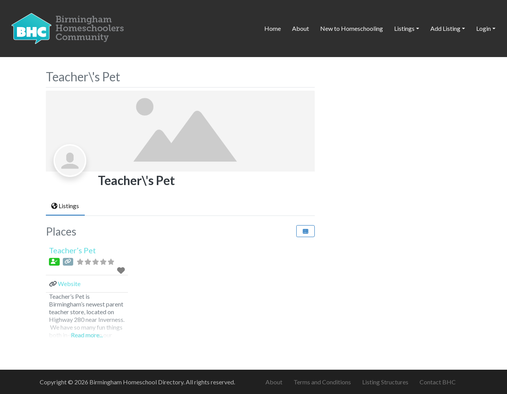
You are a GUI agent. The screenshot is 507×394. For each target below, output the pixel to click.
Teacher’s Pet (72, 250)
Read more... (87, 334)
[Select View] (305, 231)
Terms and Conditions (322, 382)
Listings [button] (404, 28)
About (300, 28)
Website (69, 283)
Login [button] (483, 28)
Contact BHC (438, 382)
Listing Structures (385, 382)
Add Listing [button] (445, 28)
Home (272, 28)
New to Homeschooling (351, 28)
